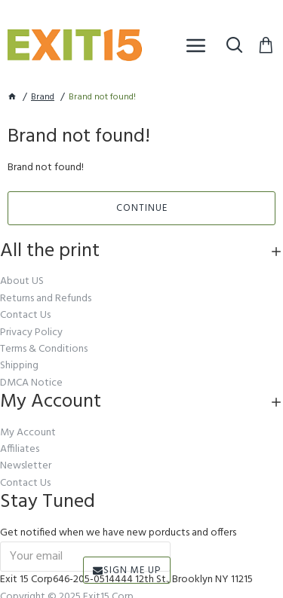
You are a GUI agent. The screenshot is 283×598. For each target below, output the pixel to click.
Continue (142, 208)
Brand (42, 97)
